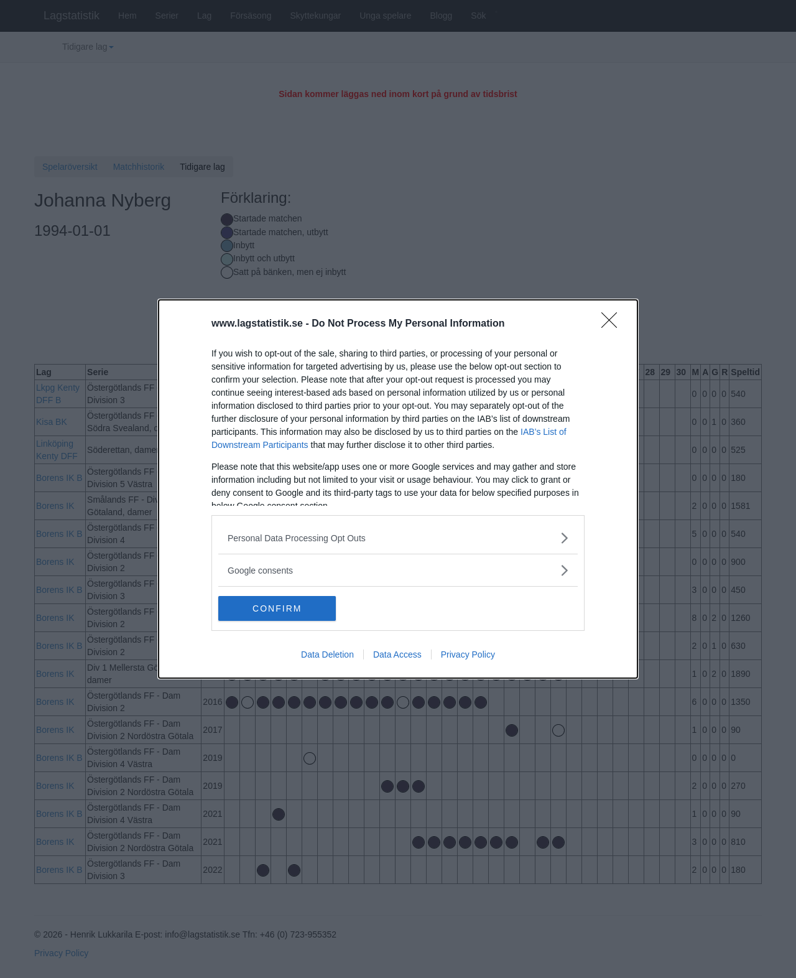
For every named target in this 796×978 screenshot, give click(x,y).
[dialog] (398, 489)
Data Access (397, 654)
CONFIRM (277, 608)
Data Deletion (327, 654)
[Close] (613, 324)
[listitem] (398, 537)
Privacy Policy (468, 654)
